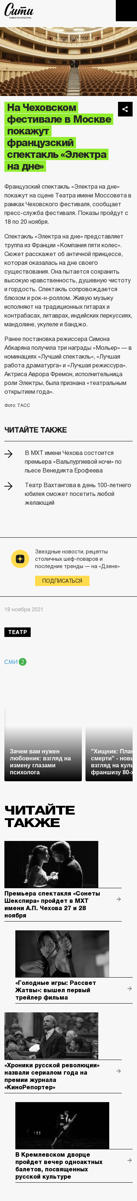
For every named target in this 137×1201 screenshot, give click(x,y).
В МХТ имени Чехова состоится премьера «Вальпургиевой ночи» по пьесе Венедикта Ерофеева (73, 462)
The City (19, 11)
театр (17, 632)
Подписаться (62, 581)
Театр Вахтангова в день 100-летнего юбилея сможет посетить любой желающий (78, 494)
